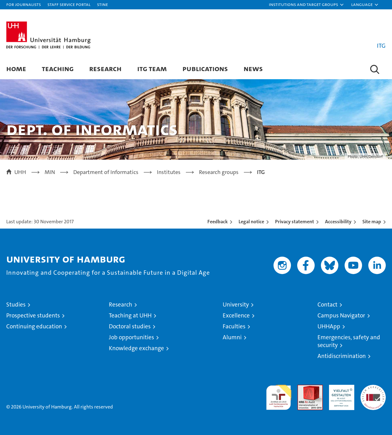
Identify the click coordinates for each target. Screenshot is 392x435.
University (236, 304)
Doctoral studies (130, 326)
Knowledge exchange (136, 348)
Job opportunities (131, 337)
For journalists (23, 4)
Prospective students (33, 315)
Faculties (234, 326)
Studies (16, 304)
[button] (306, 4)
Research (105, 68)
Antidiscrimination (341, 356)
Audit (303, 388)
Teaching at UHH (130, 315)
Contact (327, 304)
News (253, 68)
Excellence (236, 315)
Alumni (232, 337)
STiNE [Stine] (102, 4)
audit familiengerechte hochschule (278, 394)
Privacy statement (294, 221)
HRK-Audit (340, 388)
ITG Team (152, 68)
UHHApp (328, 326)
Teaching (58, 68)
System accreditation (373, 391)
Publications (205, 68)
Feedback (217, 221)
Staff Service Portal (68, 4)
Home (16, 68)
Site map (371, 221)
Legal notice (251, 221)
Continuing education (34, 326)
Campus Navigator (341, 315)
